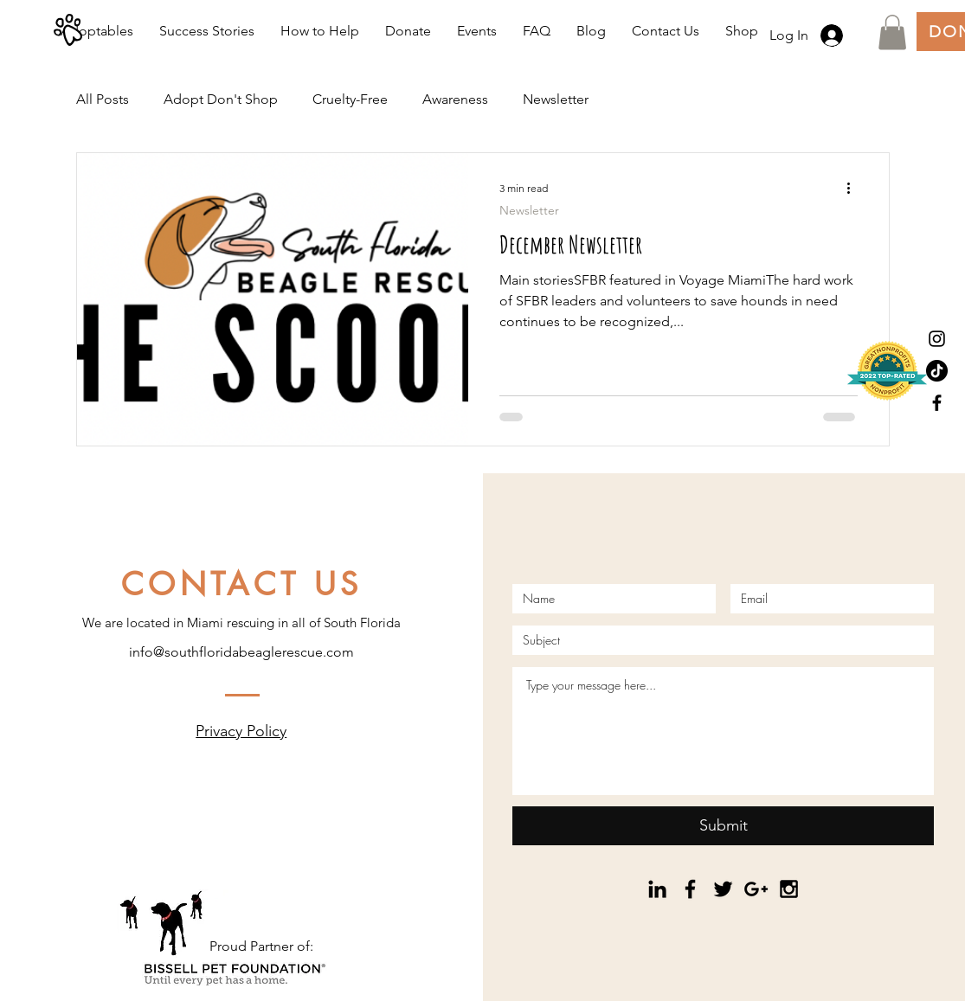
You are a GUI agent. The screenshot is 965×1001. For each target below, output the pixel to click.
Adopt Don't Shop (221, 99)
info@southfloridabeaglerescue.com (241, 652)
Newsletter (556, 99)
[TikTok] (937, 371)
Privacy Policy (241, 731)
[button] (892, 32)
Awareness (455, 99)
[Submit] (723, 825)
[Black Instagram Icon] (937, 339)
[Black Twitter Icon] (723, 889)
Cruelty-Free (350, 99)
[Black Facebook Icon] (937, 403)
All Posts (102, 99)
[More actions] (855, 188)
